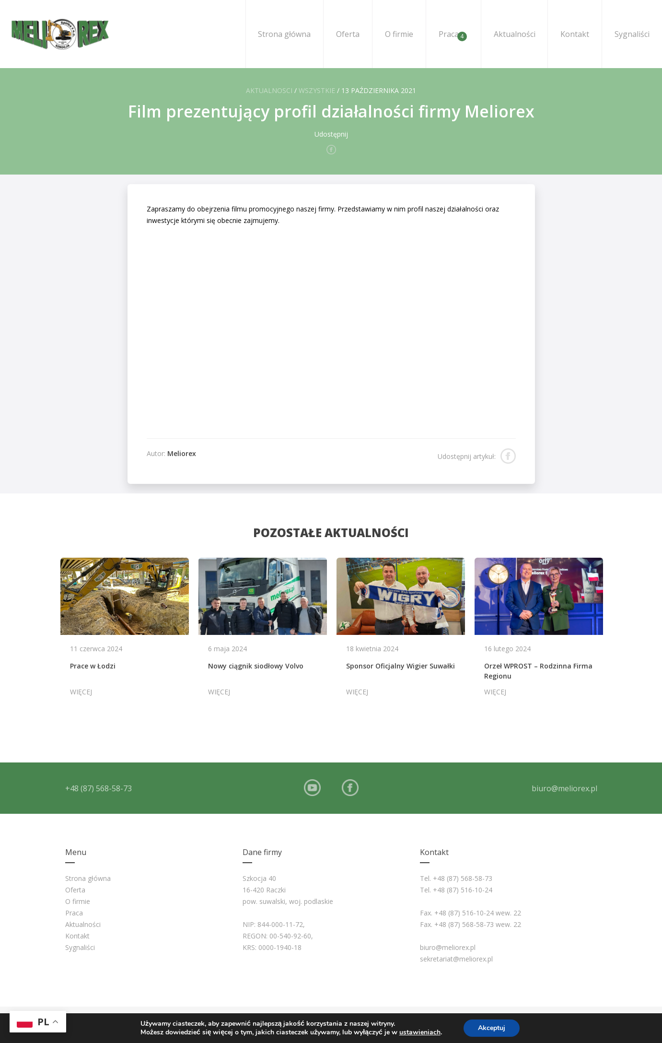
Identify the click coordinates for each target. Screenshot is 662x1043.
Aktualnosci (269, 90)
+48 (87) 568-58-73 (98, 788)
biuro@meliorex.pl (564, 788)
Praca (453, 35)
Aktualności (514, 34)
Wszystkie (317, 90)
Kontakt (574, 34)
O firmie (399, 34)
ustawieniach (420, 1032)
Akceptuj (491, 1027)
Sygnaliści (632, 34)
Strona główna (284, 34)
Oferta (348, 34)
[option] (125, 631)
